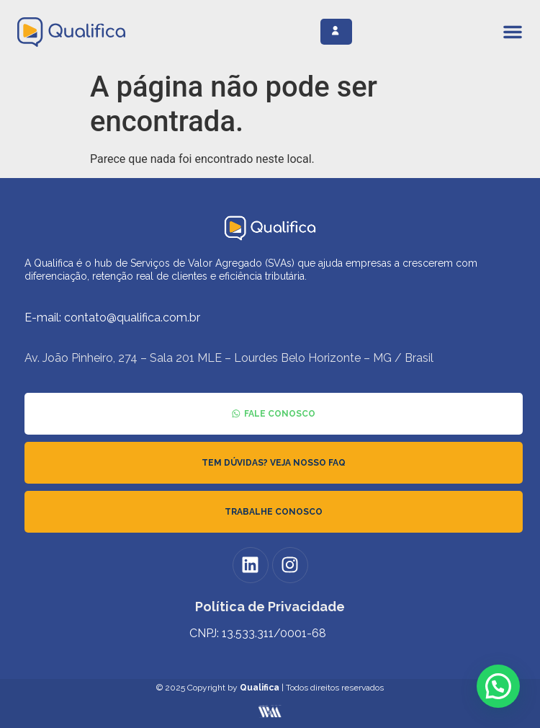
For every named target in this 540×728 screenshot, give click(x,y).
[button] (498, 686)
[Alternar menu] (513, 32)
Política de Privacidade (270, 606)
